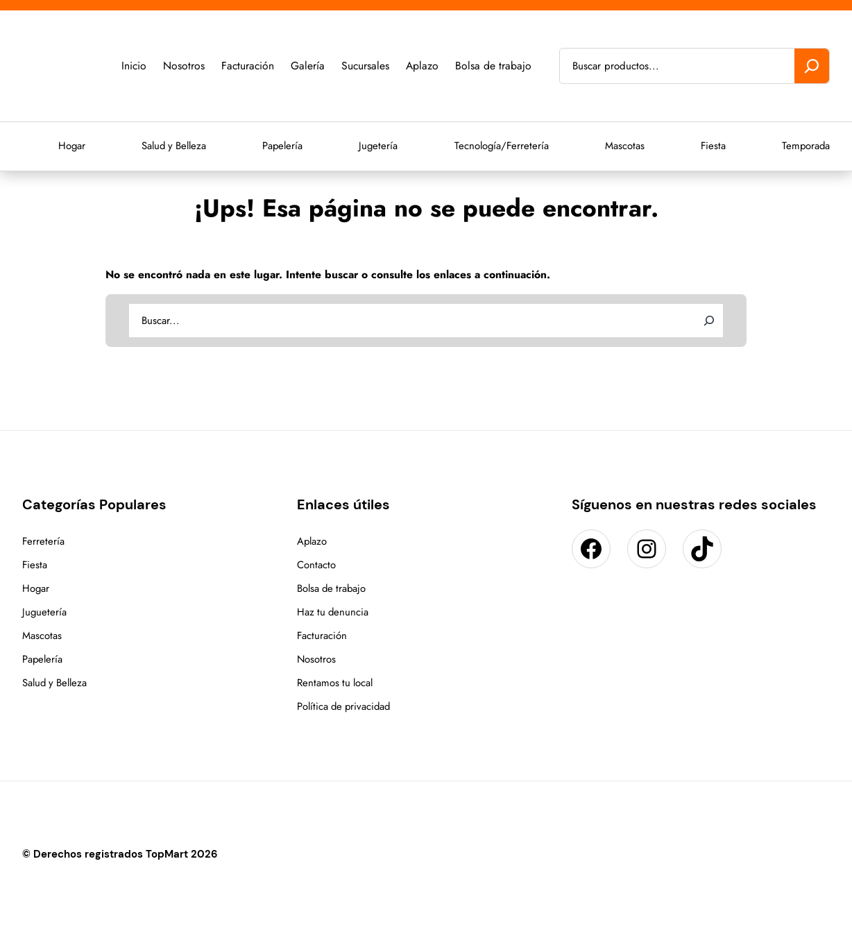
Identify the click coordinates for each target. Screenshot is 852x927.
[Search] (709, 320)
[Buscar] (811, 66)
